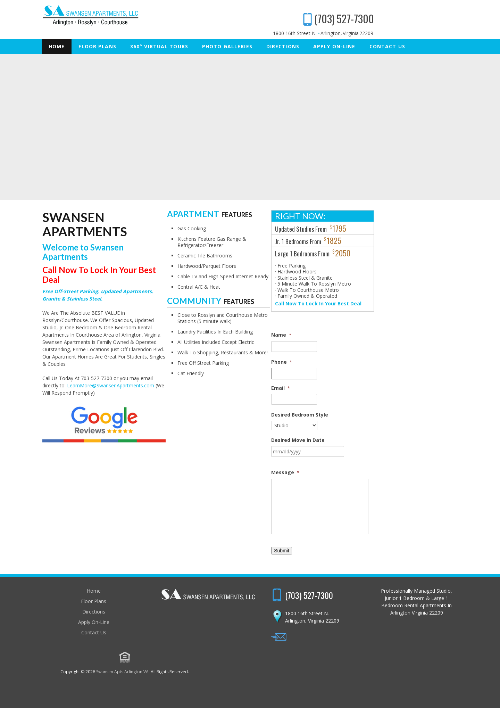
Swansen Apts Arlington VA (248, 673)
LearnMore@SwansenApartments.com (88, 323)
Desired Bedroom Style (386, 415)
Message (372, 472)
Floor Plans (97, 46)
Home (57, 46)
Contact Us (387, 46)
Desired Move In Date (384, 440)
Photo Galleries (227, 46)
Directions (282, 46)
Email (367, 388)
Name (368, 335)
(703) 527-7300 (425, 18)
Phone (368, 362)
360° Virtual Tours (159, 46)
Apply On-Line (334, 46)
